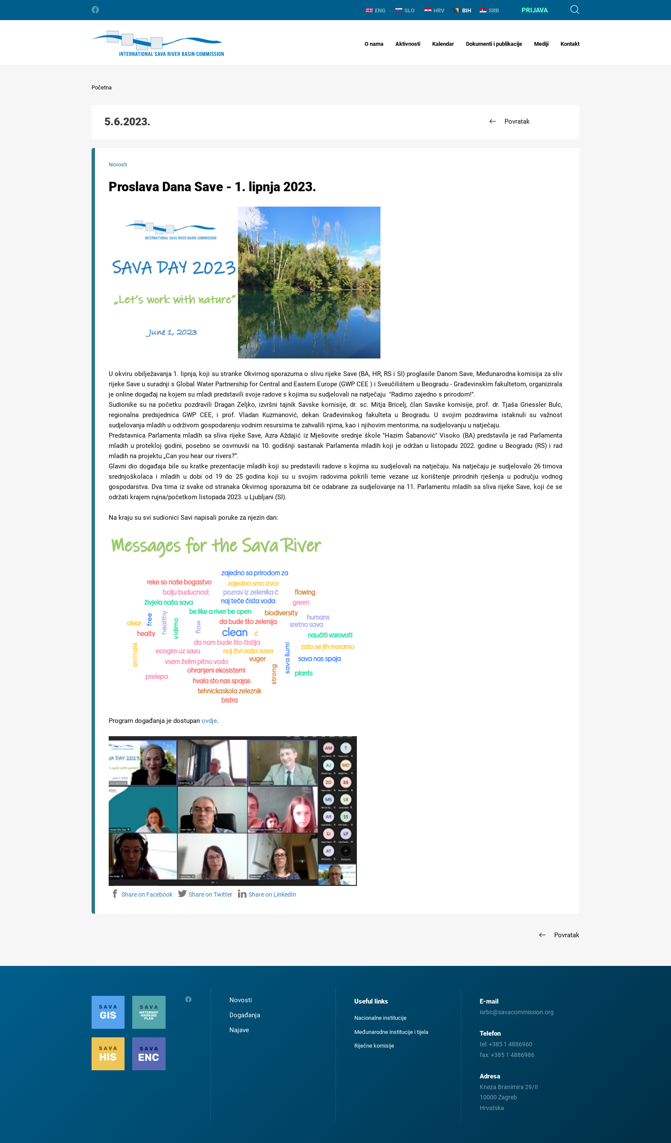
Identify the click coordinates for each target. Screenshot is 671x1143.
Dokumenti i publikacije (494, 44)
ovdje (209, 721)
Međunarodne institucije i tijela (391, 1032)
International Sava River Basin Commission (158, 43)
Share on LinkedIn (267, 894)
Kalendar (443, 44)
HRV (435, 10)
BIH (462, 10)
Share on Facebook (141, 894)
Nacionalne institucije (380, 1018)
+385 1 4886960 (510, 1044)
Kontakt (570, 44)
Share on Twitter (205, 894)
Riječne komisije (374, 1045)
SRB (489, 10)
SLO (405, 10)
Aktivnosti (407, 44)
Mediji (541, 44)
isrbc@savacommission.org (517, 1012)
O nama (374, 44)
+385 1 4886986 (512, 1054)
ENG (376, 10)
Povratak (517, 121)
